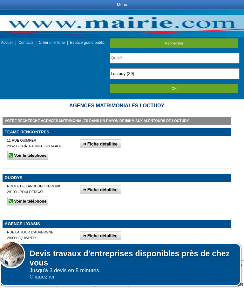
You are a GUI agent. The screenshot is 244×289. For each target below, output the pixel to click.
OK (174, 89)
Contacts (25, 42)
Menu (122, 4)
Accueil (7, 42)
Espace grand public (87, 42)
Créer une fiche (52, 42)
